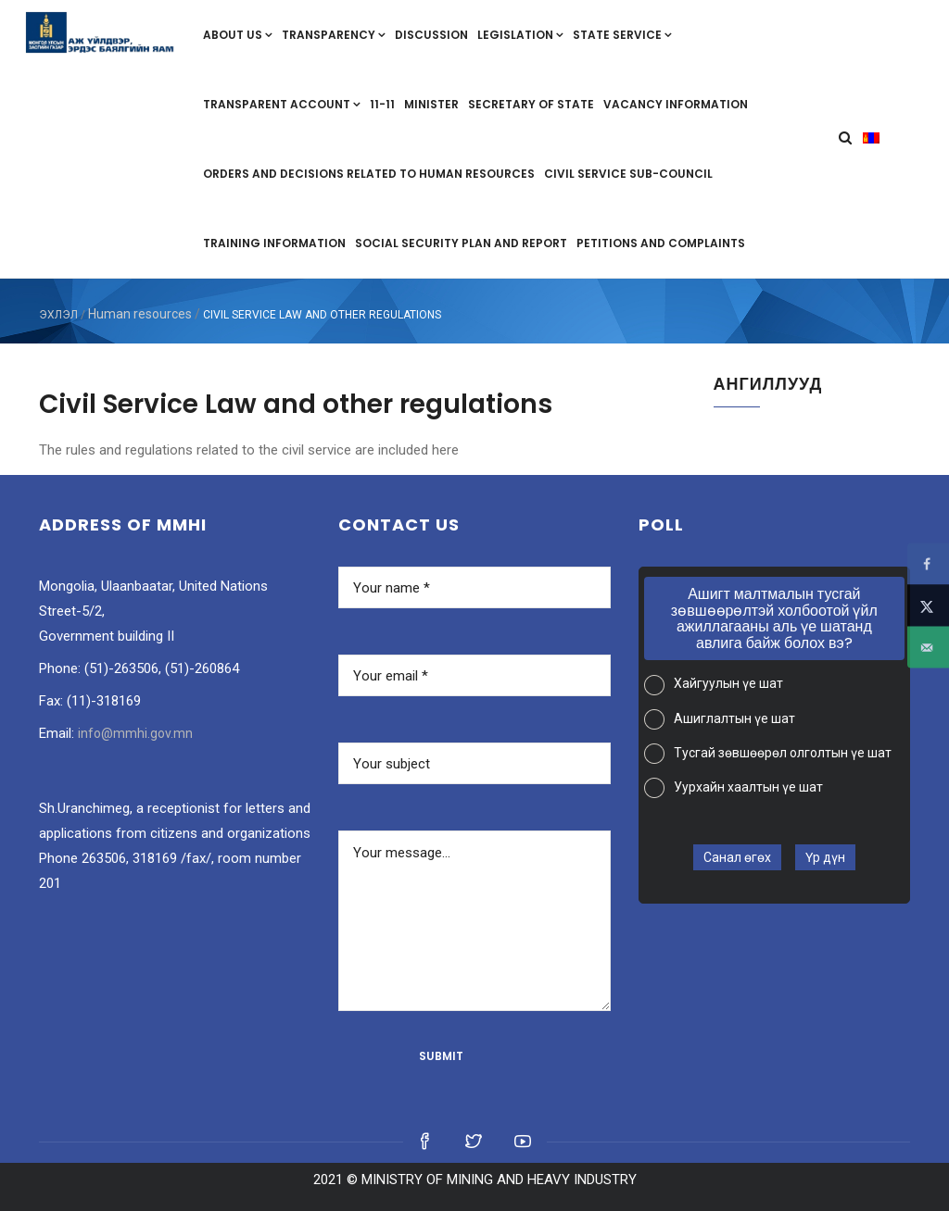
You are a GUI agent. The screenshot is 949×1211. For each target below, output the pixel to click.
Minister (431, 104)
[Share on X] (928, 606)
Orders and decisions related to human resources (369, 173)
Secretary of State (531, 104)
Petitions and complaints (660, 243)
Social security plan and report (461, 243)
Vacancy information (675, 104)
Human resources (140, 313)
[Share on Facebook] (928, 564)
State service (622, 35)
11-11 (382, 104)
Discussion (431, 35)
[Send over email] (928, 647)
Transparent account (282, 104)
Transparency (334, 35)
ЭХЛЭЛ (58, 314)
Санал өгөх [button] (737, 857)
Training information (274, 243)
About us (237, 35)
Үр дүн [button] (825, 857)
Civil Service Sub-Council (628, 173)
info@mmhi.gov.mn (135, 733)
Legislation (520, 35)
